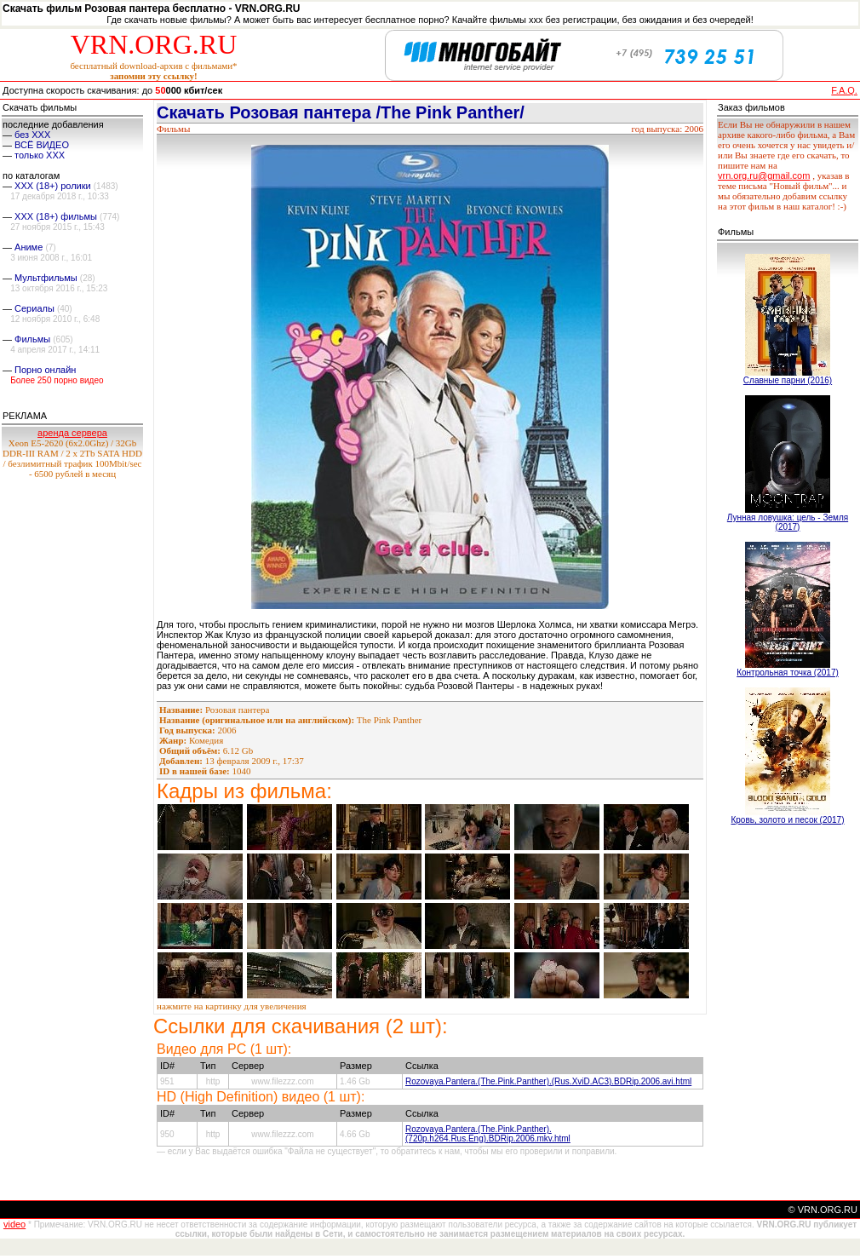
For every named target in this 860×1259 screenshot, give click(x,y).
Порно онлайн (45, 370)
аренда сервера (72, 433)
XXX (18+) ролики (52, 186)
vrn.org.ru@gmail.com (764, 175)
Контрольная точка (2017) (788, 672)
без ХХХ (32, 134)
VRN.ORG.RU (154, 44)
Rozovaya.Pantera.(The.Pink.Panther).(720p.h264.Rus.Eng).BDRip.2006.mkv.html (487, 1133)
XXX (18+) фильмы (55, 216)
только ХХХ (39, 155)
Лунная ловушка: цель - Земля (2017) (787, 522)
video (14, 1224)
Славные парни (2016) (787, 380)
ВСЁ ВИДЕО (41, 145)
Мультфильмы (45, 278)
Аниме (28, 247)
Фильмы (32, 339)
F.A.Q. (844, 90)
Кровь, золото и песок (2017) (787, 820)
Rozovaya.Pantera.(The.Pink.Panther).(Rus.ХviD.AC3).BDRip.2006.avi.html (548, 1081)
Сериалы (34, 308)
